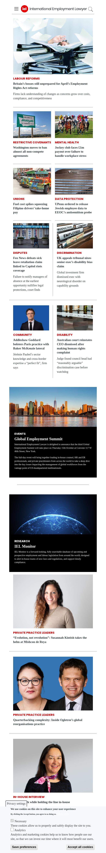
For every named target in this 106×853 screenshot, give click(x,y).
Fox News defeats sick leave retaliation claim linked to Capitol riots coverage (27, 264)
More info (63, 813)
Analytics (20, 830)
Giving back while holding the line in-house (41, 802)
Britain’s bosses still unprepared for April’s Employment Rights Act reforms (50, 86)
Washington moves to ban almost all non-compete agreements (30, 152)
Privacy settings (16, 803)
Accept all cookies (80, 847)
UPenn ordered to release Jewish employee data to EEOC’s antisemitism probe (73, 208)
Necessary (21, 821)
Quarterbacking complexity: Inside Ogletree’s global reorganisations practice (47, 722)
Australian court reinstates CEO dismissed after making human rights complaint (74, 346)
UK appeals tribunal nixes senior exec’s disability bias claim (74, 262)
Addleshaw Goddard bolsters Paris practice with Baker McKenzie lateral (31, 344)
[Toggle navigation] (16, 8)
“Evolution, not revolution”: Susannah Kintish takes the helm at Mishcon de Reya (50, 640)
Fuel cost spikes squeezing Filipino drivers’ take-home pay (31, 208)
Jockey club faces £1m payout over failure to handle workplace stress (70, 152)
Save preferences (24, 847)
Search (90, 9)
